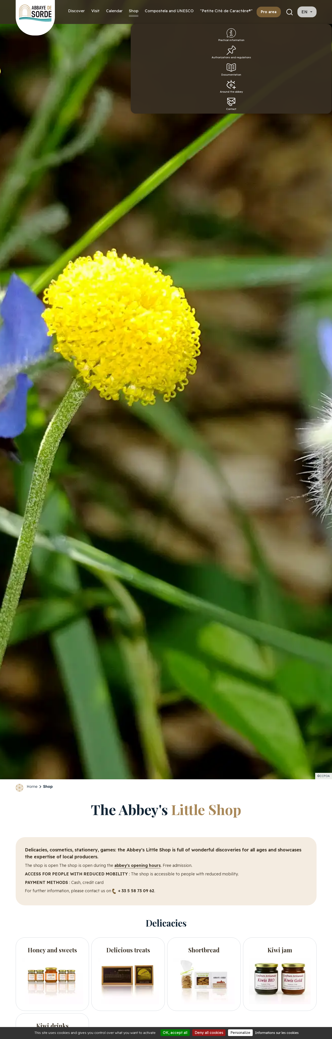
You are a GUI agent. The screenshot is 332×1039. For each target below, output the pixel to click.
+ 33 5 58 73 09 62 (136, 890)
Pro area (268, 11)
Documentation (321, 82)
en (305, 12)
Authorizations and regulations (320, 61)
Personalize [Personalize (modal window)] (240, 1032)
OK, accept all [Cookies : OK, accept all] (175, 1032)
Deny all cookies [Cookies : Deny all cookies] (209, 1032)
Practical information (320, 40)
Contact (320, 121)
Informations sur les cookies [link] (277, 1033)
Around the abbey (320, 102)
